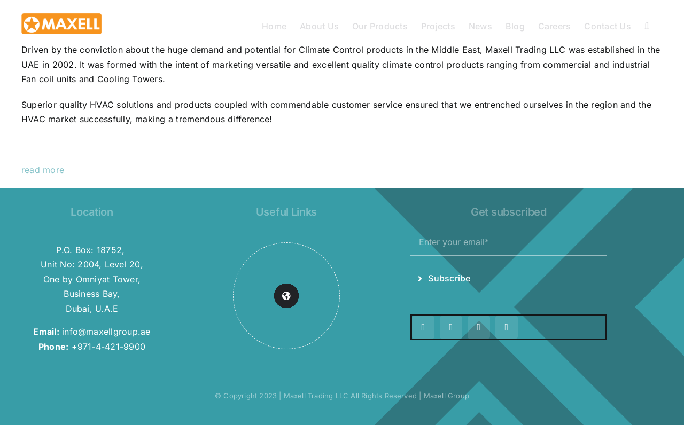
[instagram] (451, 327)
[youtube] (479, 327)
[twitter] (423, 327)
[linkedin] (506, 327)
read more (42, 169)
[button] (646, 25)
